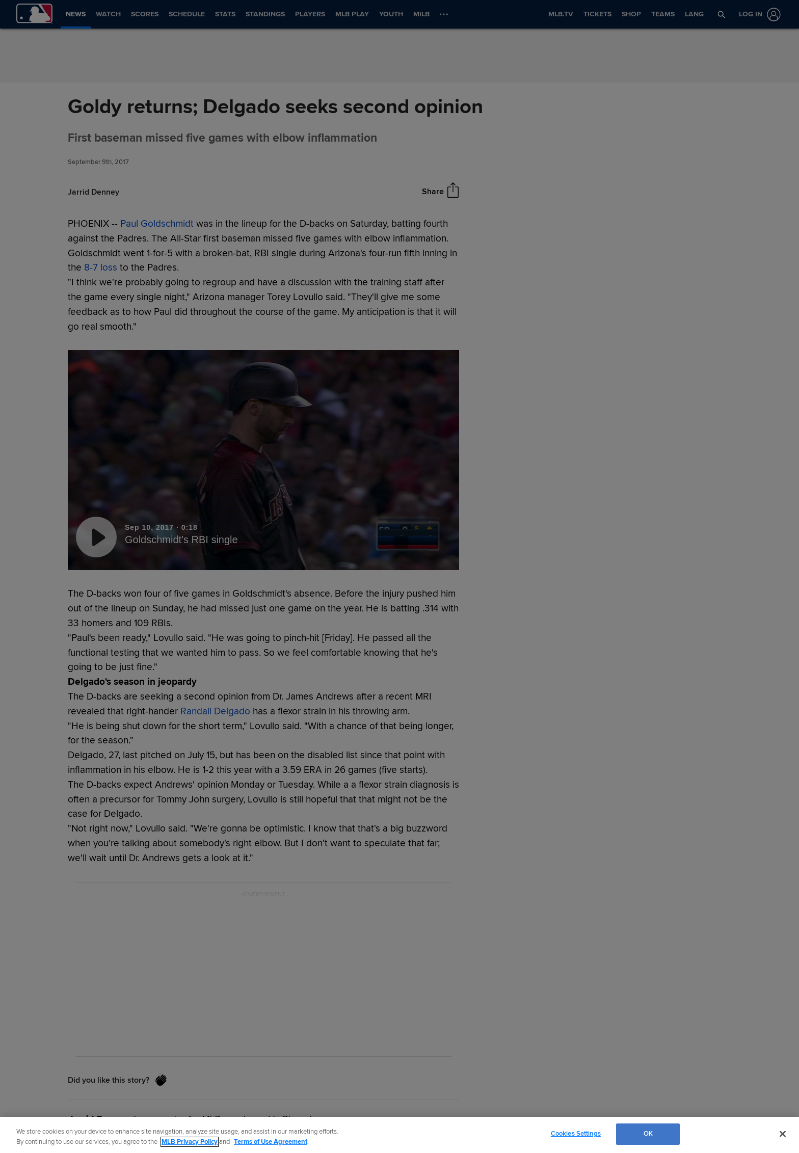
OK (648, 1134)
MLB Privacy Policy (190, 1142)
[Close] (782, 1133)
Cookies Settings (576, 1134)
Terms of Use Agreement (270, 1142)
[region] (399, 1135)
